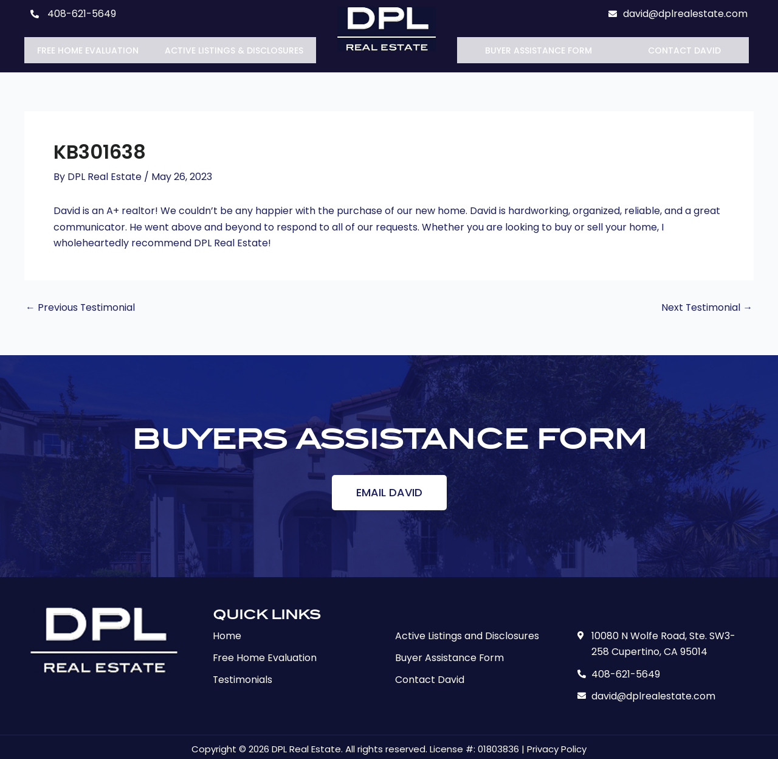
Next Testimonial (706, 303)
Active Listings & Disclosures (234, 47)
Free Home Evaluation (88, 47)
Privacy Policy (557, 744)
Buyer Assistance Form (538, 47)
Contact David (684, 47)
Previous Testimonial (81, 303)
